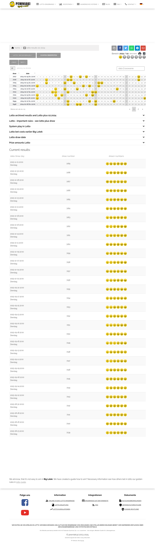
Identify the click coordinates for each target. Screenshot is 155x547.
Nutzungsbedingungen (130, 500)
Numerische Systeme (87, 4)
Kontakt (130, 4)
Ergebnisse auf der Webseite (95, 500)
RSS (95, 505)
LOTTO (22, 55)
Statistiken (65, 4)
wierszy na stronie (20, 68)
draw (14, 73)
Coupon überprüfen (48, 55)
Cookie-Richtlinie (130, 509)
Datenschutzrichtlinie (130, 505)
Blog (106, 4)
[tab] (77, 115)
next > (23, 62)
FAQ (117, 4)
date (27, 73)
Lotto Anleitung (60, 505)
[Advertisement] (77, 26)
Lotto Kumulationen (60, 509)
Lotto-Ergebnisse (45, 4)
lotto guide (21, 482)
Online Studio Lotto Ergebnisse (60, 500)
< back (13, 62)
